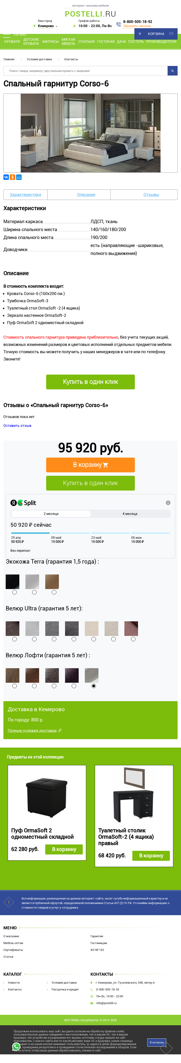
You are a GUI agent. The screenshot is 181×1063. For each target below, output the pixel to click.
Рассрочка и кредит (65, 989)
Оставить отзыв (17, 425)
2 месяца (51, 514)
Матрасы (51, 42)
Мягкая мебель (68, 42)
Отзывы (151, 194)
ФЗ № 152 (97, 950)
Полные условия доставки (32, 730)
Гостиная (106, 42)
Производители (161, 42)
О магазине (11, 936)
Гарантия (96, 936)
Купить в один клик (90, 483)
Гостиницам (98, 943)
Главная (9, 59)
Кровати (12, 42)
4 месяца (129, 514)
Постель (136, 42)
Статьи (8, 957)
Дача (121, 42)
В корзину (63, 849)
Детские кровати (31, 42)
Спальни (86, 42)
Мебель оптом (13, 943)
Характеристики (25, 194)
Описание (86, 194)
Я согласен (157, 1042)
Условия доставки (39, 59)
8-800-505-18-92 (137, 22)
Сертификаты (13, 950)
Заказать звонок (137, 26)
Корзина (156, 34)
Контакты (71, 59)
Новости (14, 983)
